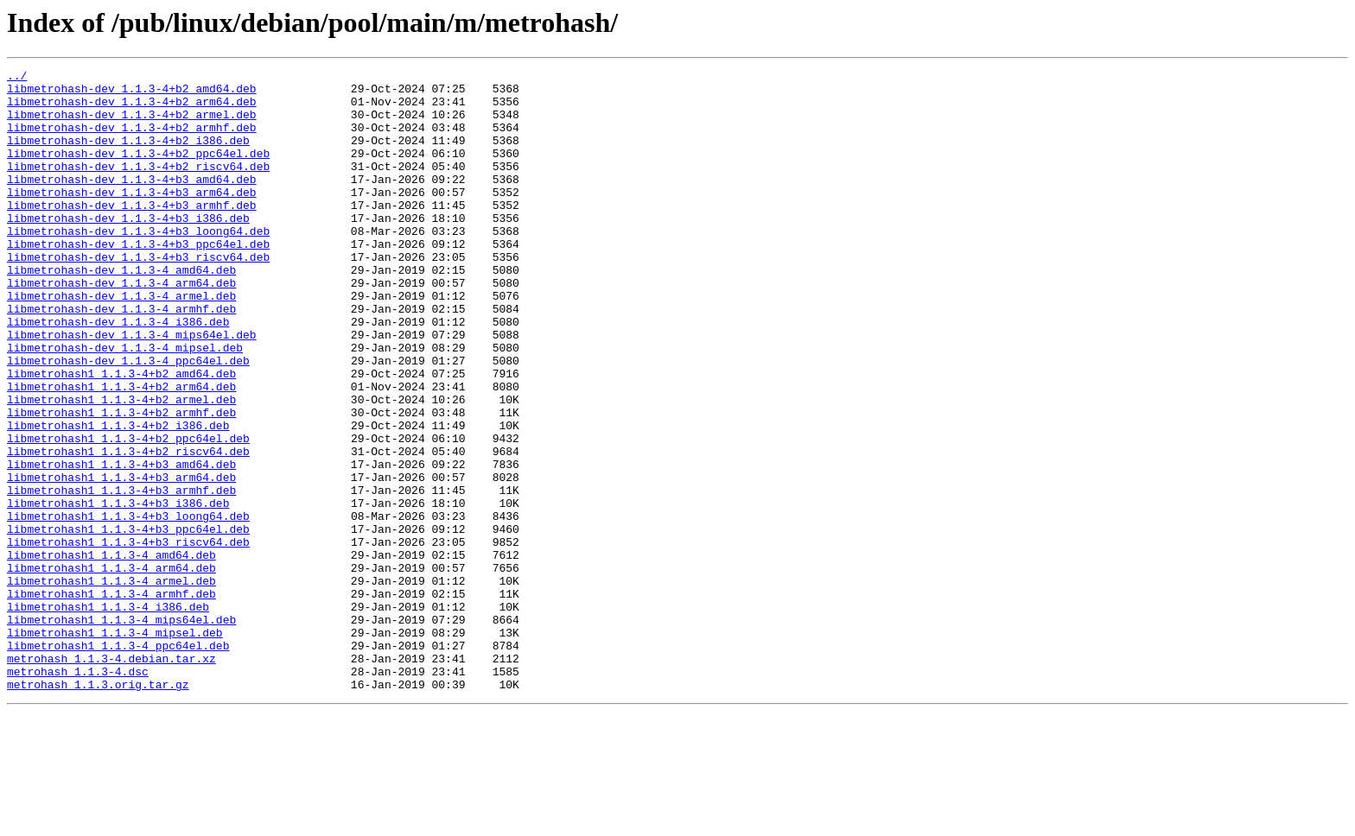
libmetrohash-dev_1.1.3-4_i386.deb (118, 373)
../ (17, 78)
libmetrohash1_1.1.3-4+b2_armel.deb (121, 466)
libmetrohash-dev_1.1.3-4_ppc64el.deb (128, 420)
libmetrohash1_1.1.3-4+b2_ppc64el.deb (128, 513)
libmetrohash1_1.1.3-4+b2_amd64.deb (121, 435)
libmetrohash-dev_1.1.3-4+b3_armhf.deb (132, 233)
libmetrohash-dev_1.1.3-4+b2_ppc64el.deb (138, 171)
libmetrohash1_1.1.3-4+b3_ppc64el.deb (128, 622)
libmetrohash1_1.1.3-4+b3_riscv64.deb (128, 637)
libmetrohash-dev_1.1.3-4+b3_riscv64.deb (138, 295)
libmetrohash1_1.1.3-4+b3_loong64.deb (128, 606)
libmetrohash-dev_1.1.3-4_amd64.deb (121, 311)
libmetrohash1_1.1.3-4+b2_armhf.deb (121, 482)
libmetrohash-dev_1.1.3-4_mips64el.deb (132, 388)
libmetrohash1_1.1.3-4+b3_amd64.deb (121, 544)
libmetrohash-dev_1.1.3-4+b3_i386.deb (128, 248)
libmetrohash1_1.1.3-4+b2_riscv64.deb (128, 528)
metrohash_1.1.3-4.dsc (78, 793)
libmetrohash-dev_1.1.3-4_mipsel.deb (125, 404)
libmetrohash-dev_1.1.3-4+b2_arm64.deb (132, 109)
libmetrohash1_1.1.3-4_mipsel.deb (115, 746)
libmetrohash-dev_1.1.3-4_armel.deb (121, 342)
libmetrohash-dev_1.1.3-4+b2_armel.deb (132, 124)
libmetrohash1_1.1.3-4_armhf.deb (111, 699)
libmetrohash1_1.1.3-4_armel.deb (111, 684)
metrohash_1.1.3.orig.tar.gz (98, 808)
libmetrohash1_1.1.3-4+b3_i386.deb (118, 590)
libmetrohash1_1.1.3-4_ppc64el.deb (118, 762)
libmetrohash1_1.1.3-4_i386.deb (108, 715)
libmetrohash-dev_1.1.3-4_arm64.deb (121, 326)
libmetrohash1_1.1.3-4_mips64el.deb (121, 730)
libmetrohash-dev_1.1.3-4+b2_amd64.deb (132, 93)
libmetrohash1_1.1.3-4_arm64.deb (111, 668)
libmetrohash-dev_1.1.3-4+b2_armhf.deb (132, 140)
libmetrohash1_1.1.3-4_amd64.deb (111, 653)
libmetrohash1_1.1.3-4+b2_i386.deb (118, 497)
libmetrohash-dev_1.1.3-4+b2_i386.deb (128, 155)
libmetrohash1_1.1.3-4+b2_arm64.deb (121, 451)
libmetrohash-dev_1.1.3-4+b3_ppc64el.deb (138, 280)
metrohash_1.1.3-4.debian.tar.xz (111, 777)
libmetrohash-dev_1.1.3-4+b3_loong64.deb (138, 264)
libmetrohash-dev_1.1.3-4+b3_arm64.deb (132, 217)
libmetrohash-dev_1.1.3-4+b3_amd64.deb (132, 202)
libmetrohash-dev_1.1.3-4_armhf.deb (121, 357)
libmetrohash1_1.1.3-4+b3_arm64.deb (121, 559)
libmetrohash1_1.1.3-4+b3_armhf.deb (121, 575)
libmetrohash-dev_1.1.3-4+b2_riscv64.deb (138, 186)
